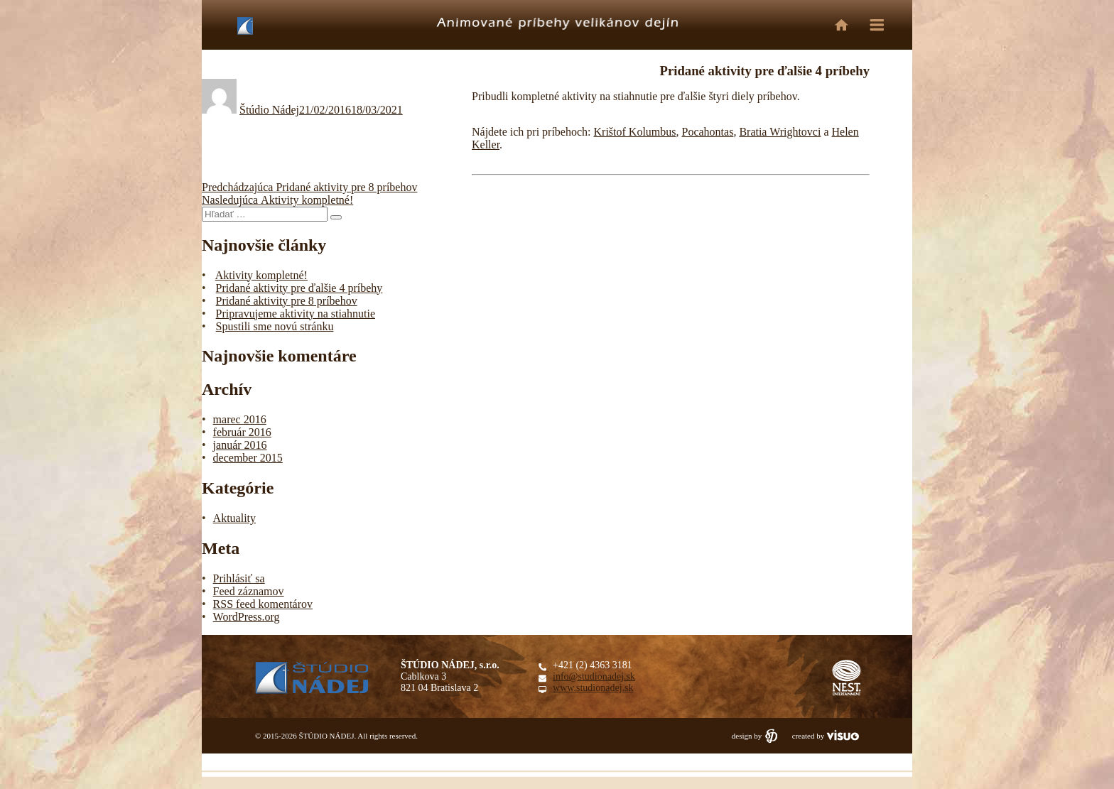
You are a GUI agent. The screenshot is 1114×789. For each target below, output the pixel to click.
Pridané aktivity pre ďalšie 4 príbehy (299, 288)
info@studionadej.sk (594, 676)
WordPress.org (246, 617)
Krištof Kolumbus (635, 132)
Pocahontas (708, 132)
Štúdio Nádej (269, 110)
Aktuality (234, 518)
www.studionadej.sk (593, 687)
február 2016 (242, 432)
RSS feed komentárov (263, 604)
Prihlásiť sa (239, 578)
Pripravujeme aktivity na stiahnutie (295, 314)
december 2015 (248, 458)
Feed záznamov (248, 591)
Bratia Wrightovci (780, 132)
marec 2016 (239, 419)
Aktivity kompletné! (261, 275)
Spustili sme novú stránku (275, 326)
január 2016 (240, 445)
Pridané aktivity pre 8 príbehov (286, 301)
